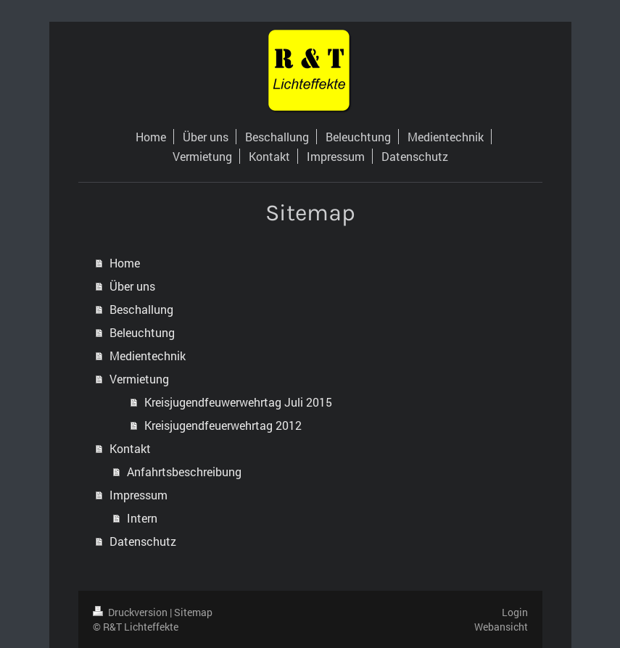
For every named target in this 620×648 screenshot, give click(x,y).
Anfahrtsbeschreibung (184, 471)
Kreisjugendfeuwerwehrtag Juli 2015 (238, 402)
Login (515, 612)
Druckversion (131, 612)
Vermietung (139, 378)
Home (124, 262)
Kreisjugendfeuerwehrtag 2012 (223, 425)
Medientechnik (147, 355)
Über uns (132, 286)
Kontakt (130, 448)
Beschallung (141, 309)
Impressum (138, 494)
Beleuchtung (142, 332)
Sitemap (193, 612)
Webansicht (501, 627)
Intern (142, 518)
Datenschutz (142, 541)
